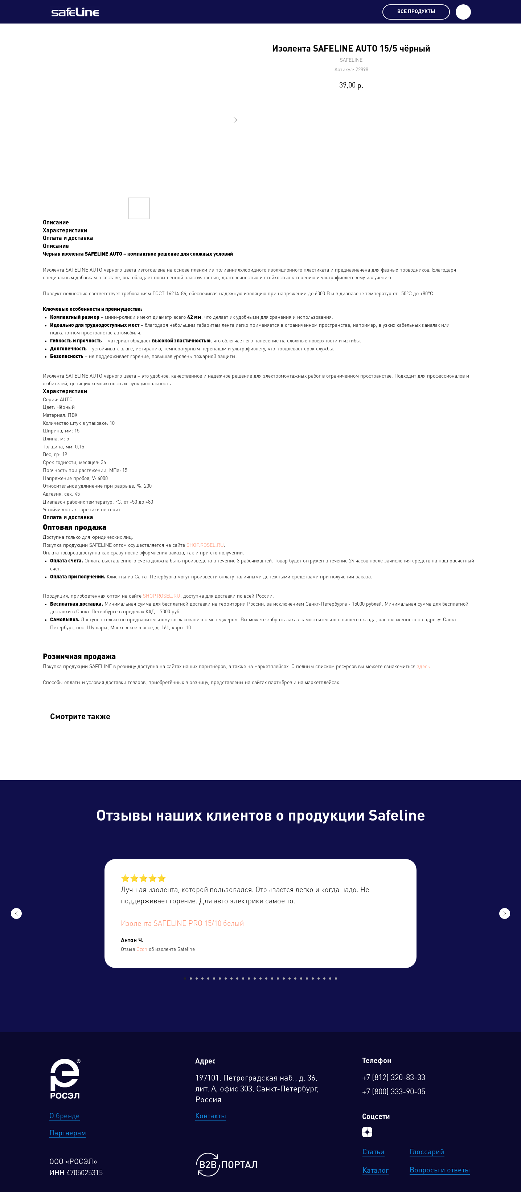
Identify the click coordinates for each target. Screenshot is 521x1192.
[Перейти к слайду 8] (226, 978)
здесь (423, 666)
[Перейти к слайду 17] (278, 978)
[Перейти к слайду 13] (255, 978)
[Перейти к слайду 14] (260, 978)
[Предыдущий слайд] (16, 913)
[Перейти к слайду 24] (318, 978)
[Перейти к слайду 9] (231, 978)
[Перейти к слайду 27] (336, 978)
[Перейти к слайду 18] (284, 978)
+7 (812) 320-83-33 (393, 1078)
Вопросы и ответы (440, 1170)
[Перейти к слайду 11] (243, 978)
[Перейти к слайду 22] (307, 978)
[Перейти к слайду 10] (237, 978)
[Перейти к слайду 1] (185, 978)
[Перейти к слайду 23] (313, 978)
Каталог (375, 1171)
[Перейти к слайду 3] (197, 978)
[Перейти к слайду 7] (220, 978)
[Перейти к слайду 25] (324, 978)
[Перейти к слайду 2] (191, 978)
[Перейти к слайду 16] (272, 978)
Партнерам (67, 1133)
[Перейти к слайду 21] (301, 978)
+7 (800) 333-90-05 (393, 1092)
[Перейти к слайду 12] (249, 978)
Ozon (141, 949)
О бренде (64, 1116)
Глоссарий (427, 1152)
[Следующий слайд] (504, 913)
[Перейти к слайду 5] (208, 978)
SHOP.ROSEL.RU (205, 545)
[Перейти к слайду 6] (214, 978)
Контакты (210, 1116)
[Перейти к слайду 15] (266, 978)
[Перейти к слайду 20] (295, 978)
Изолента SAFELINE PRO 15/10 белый (182, 924)
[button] (463, 12)
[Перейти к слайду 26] (330, 978)
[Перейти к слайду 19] (289, 978)
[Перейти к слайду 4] (202, 978)
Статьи (373, 1152)
